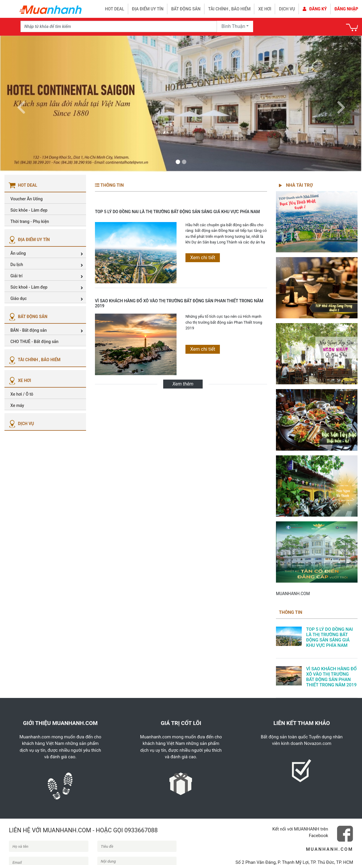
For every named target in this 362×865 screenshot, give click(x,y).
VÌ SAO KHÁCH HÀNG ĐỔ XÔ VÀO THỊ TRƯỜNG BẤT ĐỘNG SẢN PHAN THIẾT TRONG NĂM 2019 (179, 303)
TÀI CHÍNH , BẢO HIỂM (34, 359)
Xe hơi (264, 9)
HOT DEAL (114, 9)
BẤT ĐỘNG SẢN (27, 316)
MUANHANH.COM (293, 593)
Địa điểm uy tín (147, 9)
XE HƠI (19, 380)
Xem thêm (182, 384)
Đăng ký (315, 9)
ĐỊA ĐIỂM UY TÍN (28, 239)
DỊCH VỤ (20, 423)
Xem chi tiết (202, 257)
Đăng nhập (346, 9)
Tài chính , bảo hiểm (229, 9)
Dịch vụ (287, 9)
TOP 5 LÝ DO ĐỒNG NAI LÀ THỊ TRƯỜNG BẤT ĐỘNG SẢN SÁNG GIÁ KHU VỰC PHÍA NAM (177, 211)
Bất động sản (186, 9)
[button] (21, 104)
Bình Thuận (233, 26)
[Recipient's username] (118, 26)
